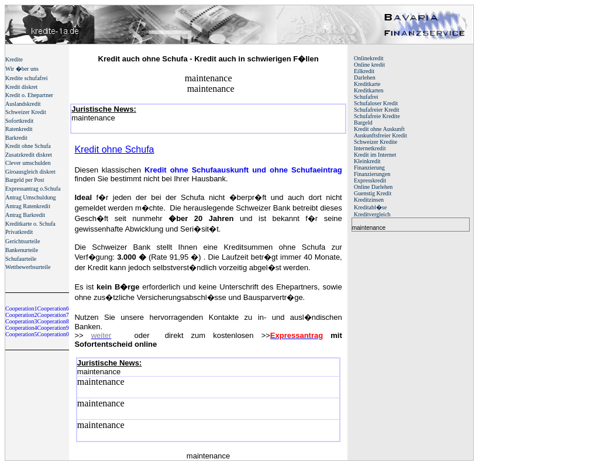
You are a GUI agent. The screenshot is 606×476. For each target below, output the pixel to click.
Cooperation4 (21, 328)
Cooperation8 (52, 321)
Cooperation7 (52, 315)
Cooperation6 (52, 308)
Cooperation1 (21, 308)
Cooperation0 (52, 334)
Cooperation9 (52, 328)
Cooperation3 (21, 321)
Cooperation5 (21, 334)
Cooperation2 (21, 315)
